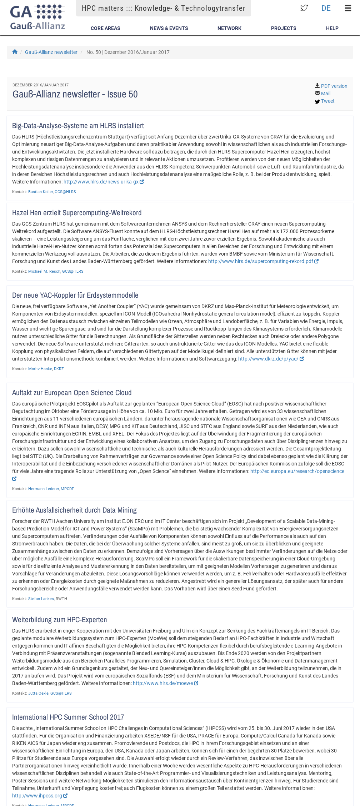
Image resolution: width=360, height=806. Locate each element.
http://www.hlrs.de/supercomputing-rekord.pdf (263, 261)
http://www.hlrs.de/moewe (165, 683)
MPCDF (67, 489)
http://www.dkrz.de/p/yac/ (271, 359)
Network (229, 28)
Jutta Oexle (38, 693)
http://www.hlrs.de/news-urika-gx (104, 182)
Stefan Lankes (41, 598)
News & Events (169, 28)
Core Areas (105, 28)
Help (332, 28)
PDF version (334, 86)
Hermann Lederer (43, 489)
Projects (283, 28)
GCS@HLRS (65, 192)
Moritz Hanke (40, 369)
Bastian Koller (40, 192)
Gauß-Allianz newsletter (51, 52)
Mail (325, 93)
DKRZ (59, 369)
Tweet (328, 101)
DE (326, 8)
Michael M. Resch (44, 271)
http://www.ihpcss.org (40, 796)
